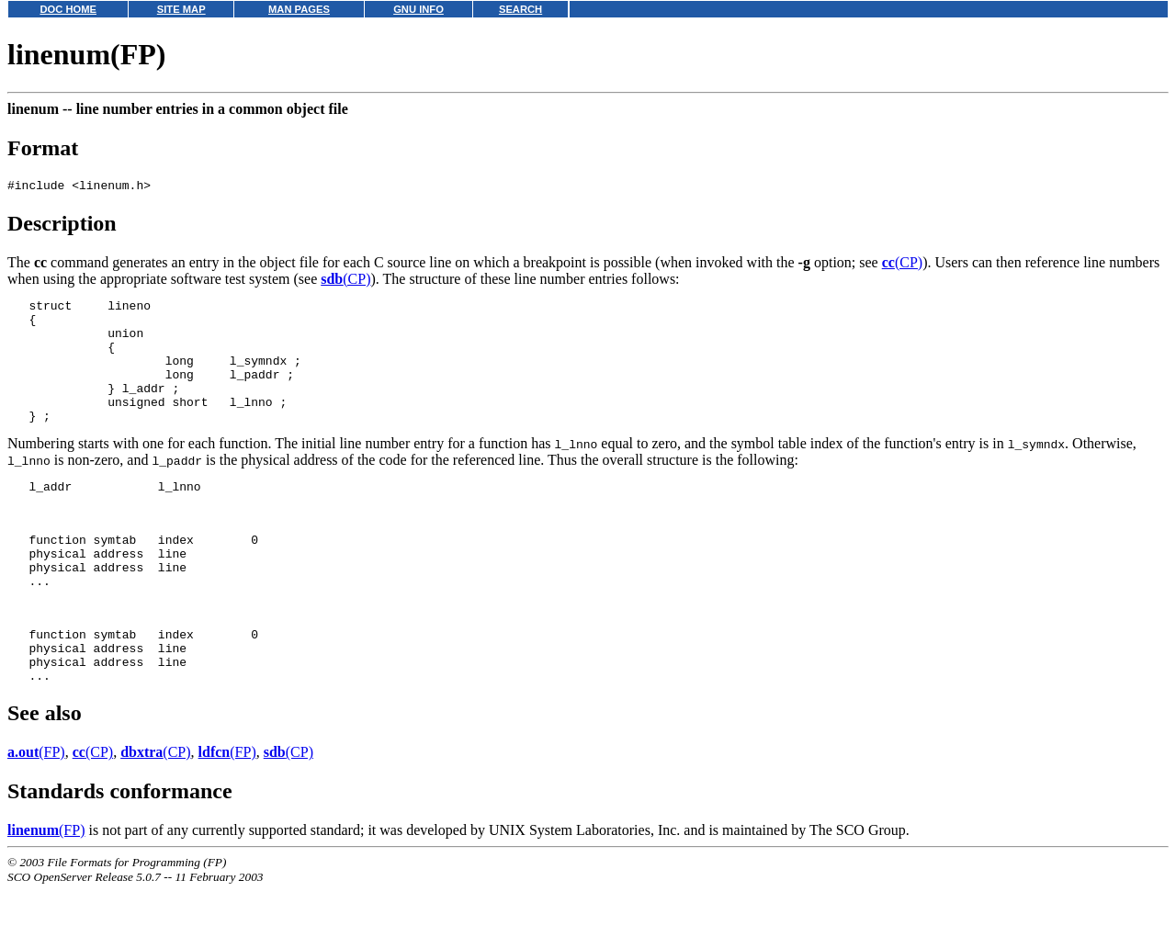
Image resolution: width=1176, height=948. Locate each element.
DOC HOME (68, 9)
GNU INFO (418, 9)
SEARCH (520, 9)
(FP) (36, 815)
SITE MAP (181, 9)
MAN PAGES (299, 9)
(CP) (902, 265)
